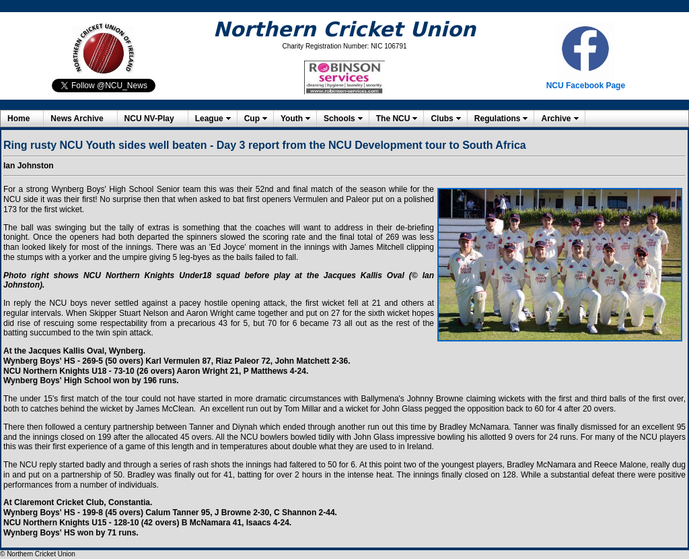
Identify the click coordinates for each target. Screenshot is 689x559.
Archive (556, 118)
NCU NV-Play (149, 118)
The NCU (393, 118)
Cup (252, 118)
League (209, 118)
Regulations (497, 118)
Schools (339, 118)
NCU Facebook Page (585, 85)
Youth (292, 118)
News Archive (76, 118)
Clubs (442, 118)
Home (18, 118)
